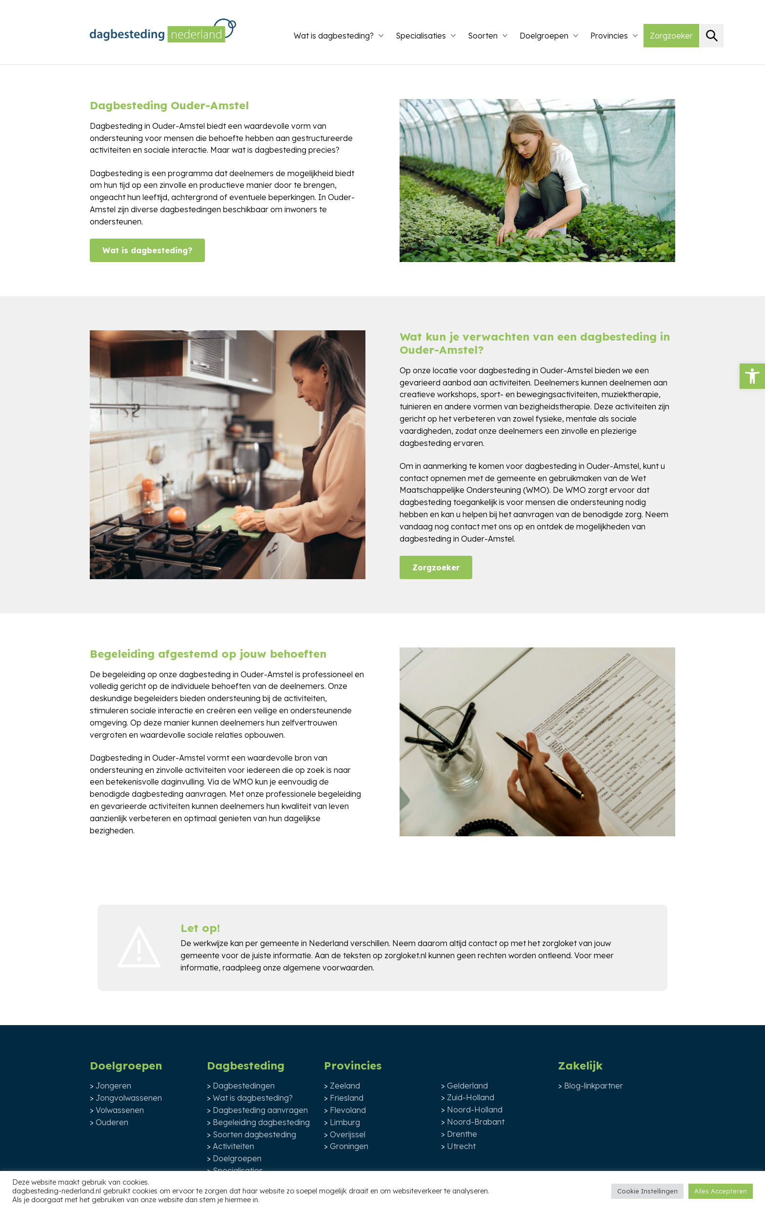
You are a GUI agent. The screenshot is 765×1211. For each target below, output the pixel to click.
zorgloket (559, 943)
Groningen (349, 1146)
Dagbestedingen (244, 1085)
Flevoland (348, 1110)
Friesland (346, 1098)
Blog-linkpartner (593, 1085)
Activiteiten (233, 1146)
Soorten (483, 35)
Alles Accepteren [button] (720, 1191)
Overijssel (347, 1134)
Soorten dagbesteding (254, 1134)
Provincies (609, 35)
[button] (752, 376)
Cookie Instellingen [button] (647, 1191)
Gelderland (467, 1085)
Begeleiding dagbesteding (261, 1122)
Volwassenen (120, 1110)
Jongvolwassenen (129, 1098)
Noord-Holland (475, 1109)
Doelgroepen (544, 35)
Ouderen (112, 1122)
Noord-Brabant (475, 1122)
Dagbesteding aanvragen (260, 1110)
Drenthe (462, 1134)
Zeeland (345, 1085)
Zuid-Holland (470, 1097)
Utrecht (461, 1146)
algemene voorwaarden (328, 967)
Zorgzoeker (671, 35)
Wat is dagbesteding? (334, 35)
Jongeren (113, 1085)
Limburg (345, 1122)
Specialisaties (421, 35)
